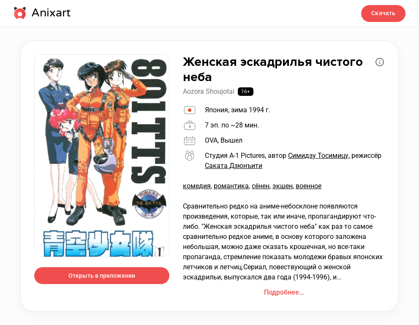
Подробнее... (284, 292)
